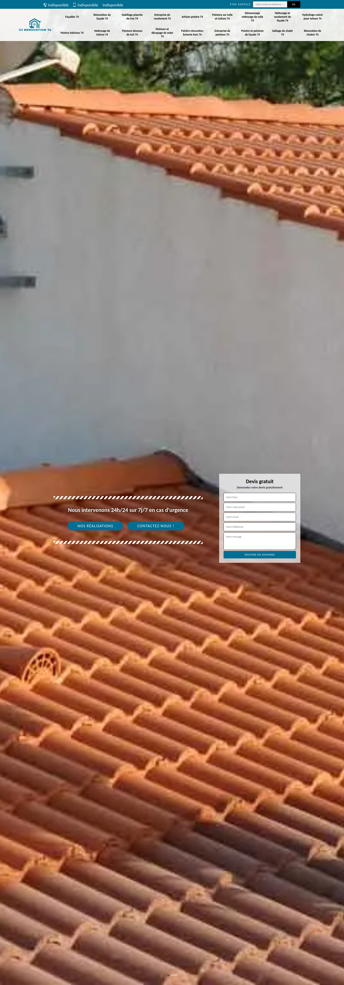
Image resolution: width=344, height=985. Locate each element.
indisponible (56, 4)
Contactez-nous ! (155, 526)
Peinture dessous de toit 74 (132, 32)
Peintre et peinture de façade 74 (252, 32)
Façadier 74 (72, 16)
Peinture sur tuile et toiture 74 (222, 16)
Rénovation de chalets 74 (312, 32)
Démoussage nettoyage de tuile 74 (252, 16)
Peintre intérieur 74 (72, 32)
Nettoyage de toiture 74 (102, 32)
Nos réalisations (95, 526)
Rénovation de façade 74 (102, 16)
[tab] (172, 492)
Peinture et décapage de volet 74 (162, 32)
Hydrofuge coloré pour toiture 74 (312, 16)
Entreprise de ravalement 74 (162, 16)
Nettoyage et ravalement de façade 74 (282, 16)
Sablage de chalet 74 (282, 32)
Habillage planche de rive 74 (132, 16)
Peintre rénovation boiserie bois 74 (192, 32)
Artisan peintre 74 (192, 16)
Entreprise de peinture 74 (222, 32)
